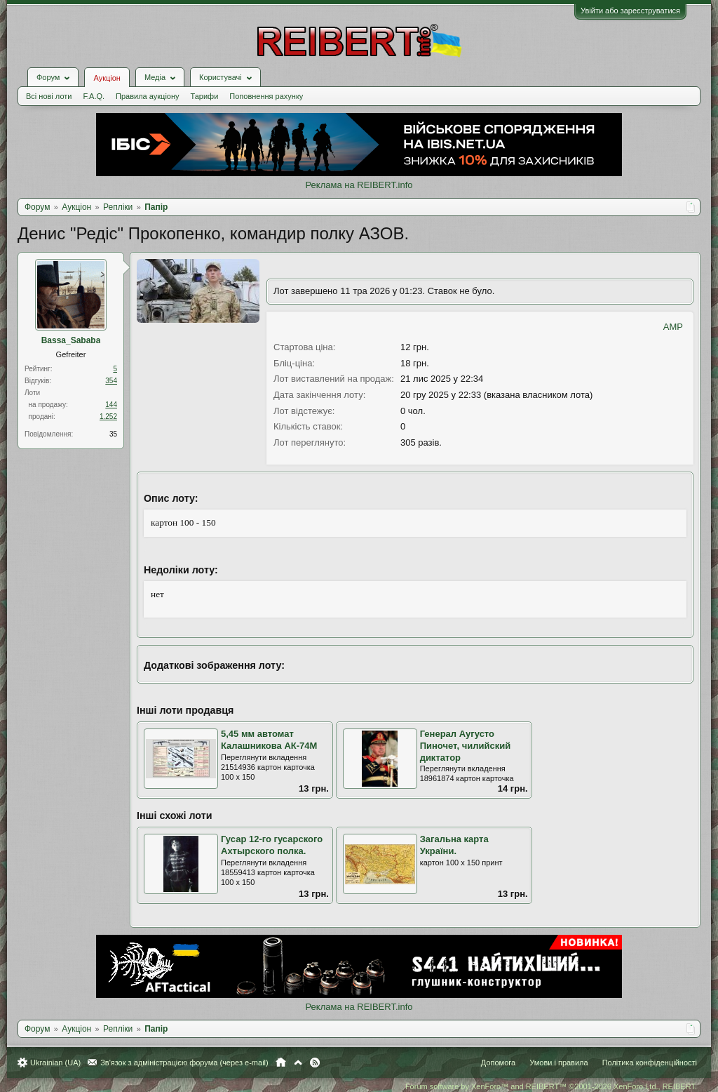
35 (113, 434)
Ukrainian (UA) (55, 1062)
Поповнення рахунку (266, 96)
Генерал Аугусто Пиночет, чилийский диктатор (465, 745)
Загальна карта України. (454, 845)
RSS (315, 1062)
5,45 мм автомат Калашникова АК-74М (269, 739)
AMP (673, 326)
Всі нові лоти (49, 96)
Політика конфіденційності (649, 1062)
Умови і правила (558, 1062)
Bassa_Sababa (71, 340)
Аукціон (106, 78)
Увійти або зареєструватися (630, 10)
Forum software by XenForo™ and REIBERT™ (551, 1086)
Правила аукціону (147, 96)
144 (111, 404)
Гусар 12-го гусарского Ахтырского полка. (272, 845)
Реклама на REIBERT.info (358, 185)
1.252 (108, 416)
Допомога (498, 1062)
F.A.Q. (93, 96)
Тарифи (205, 96)
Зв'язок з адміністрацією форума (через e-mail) (184, 1062)
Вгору (298, 1062)
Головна (281, 1062)
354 (111, 381)
